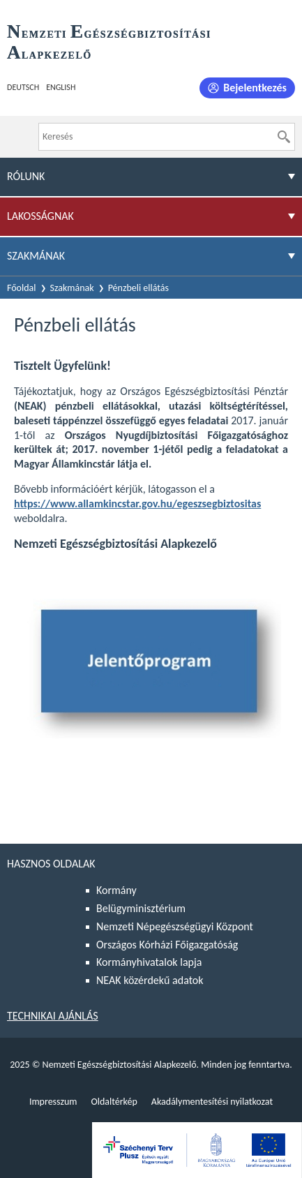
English (60, 87)
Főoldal (21, 288)
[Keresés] (283, 137)
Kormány (116, 890)
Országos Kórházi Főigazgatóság (167, 944)
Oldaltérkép (114, 1102)
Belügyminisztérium (141, 908)
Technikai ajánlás (52, 1015)
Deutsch (23, 87)
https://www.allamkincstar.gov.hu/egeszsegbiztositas (137, 503)
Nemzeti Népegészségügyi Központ (174, 926)
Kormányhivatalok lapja (149, 962)
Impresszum (53, 1102)
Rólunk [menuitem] (26, 176)
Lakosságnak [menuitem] (40, 216)
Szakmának (72, 288)
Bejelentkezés (255, 87)
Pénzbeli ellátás (138, 288)
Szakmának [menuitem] (36, 255)
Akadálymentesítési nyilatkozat (212, 1102)
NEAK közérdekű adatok (150, 980)
